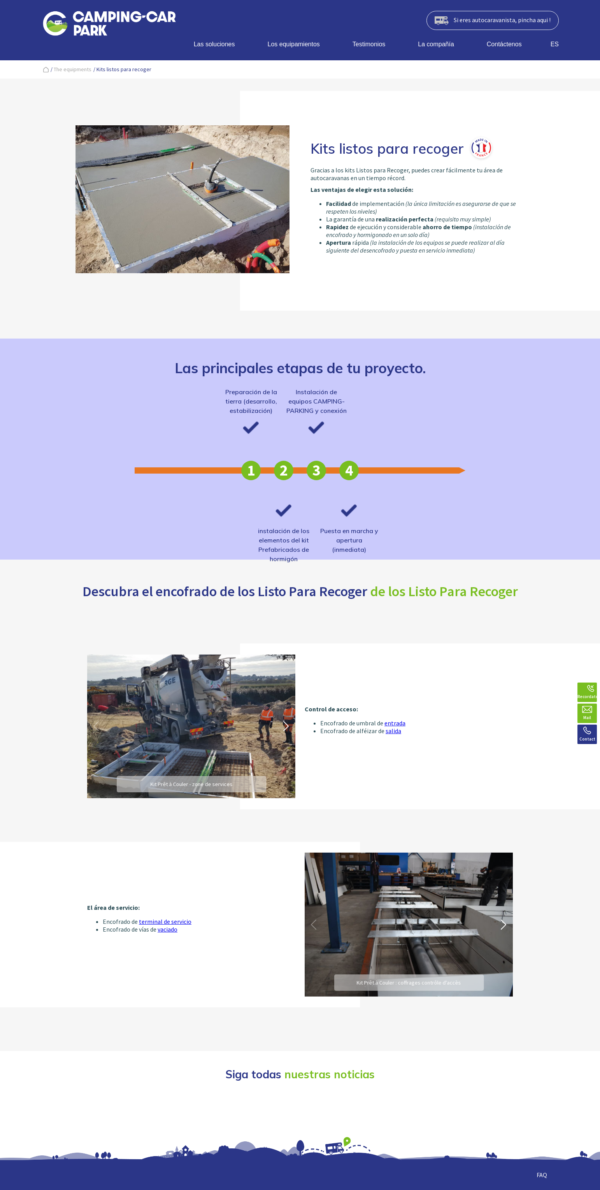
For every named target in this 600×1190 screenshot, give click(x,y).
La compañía (436, 44)
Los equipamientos (294, 44)
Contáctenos (504, 44)
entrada (394, 723)
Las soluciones (214, 44)
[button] (286, 726)
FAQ (542, 1175)
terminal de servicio (165, 921)
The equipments (72, 69)
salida (393, 731)
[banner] (109, 25)
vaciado (167, 929)
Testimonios (369, 44)
